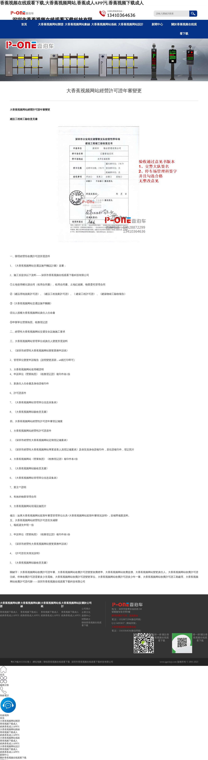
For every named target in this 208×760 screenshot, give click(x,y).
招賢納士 (86, 619)
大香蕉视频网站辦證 (50, 24)
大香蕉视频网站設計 (130, 24)
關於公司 (87, 603)
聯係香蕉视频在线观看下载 (56, 662)
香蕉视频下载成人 (9, 612)
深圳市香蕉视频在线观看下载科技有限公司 (92, 662)
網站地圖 (37, 662)
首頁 (24, 24)
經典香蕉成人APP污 (9, 615)
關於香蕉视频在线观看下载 (13, 758)
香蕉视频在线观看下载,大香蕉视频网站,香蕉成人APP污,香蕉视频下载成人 (72, 2)
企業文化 (86, 612)
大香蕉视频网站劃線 (77, 24)
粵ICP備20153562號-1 (21, 662)
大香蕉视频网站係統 (104, 24)
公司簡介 (86, 609)
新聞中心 (157, 24)
